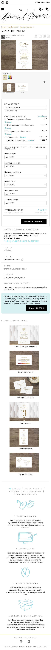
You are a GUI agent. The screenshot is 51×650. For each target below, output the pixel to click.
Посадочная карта (12, 172)
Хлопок (8, 137)
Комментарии (32, 491)
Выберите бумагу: (15, 116)
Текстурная (10, 131)
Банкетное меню (27, 27)
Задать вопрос (36, 308)
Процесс (14, 488)
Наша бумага (34, 488)
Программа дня (11, 190)
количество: (12, 104)
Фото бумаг (42, 116)
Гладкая (9, 119)
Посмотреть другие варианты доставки (21, 241)
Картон (8, 140)
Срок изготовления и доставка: (21, 230)
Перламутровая (12, 125)
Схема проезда (11, 199)
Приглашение (10, 153)
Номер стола (10, 181)
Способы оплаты (25, 494)
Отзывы (14, 491)
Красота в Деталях (9, 27)
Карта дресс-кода (12, 163)
